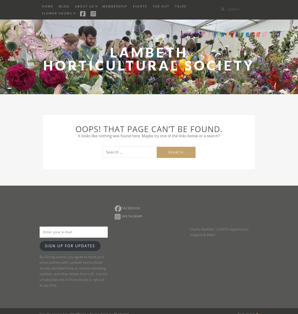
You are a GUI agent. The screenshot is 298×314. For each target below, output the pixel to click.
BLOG (64, 6)
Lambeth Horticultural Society (149, 59)
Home (47, 6)
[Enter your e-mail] (74, 232)
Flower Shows (57, 13)
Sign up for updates (70, 245)
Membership (114, 6)
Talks (180, 6)
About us (84, 6)
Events (140, 6)
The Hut (161, 6)
